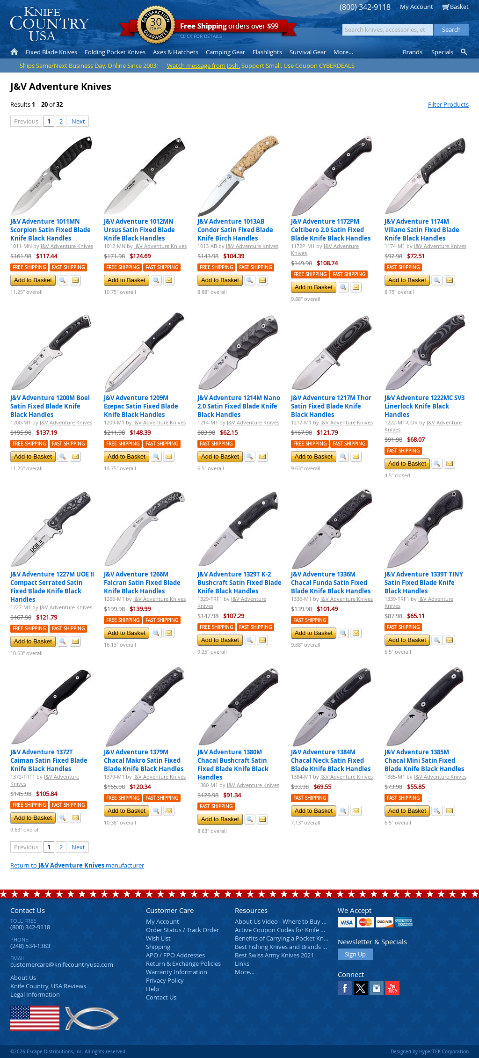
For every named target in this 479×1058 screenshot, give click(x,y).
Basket (459, 6)
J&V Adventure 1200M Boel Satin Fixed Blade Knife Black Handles (50, 406)
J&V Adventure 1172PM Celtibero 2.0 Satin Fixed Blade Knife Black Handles (330, 229)
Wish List (158, 938)
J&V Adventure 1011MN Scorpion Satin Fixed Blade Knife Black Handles (50, 229)
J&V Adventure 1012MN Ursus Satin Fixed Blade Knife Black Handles (139, 229)
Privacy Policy (165, 980)
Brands (412, 52)
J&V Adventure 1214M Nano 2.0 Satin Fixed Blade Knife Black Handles (238, 406)
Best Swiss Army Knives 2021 (274, 955)
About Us (23, 977)
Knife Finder (464, 51)
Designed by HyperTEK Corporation (430, 1051)
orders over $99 (208, 28)
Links (242, 963)
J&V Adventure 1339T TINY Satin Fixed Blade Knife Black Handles (424, 582)
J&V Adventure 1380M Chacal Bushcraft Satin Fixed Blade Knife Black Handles (233, 764)
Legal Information (35, 994)
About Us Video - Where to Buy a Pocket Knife (298, 921)
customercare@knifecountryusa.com (61, 964)
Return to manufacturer (77, 865)
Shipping (158, 946)
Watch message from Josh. (203, 65)
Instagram (377, 988)
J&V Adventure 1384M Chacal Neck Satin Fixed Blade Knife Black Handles (330, 760)
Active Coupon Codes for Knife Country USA (295, 930)
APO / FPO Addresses (175, 955)
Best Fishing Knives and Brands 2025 (285, 946)
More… (244, 972)
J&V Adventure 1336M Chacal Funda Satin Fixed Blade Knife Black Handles (330, 582)
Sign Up (355, 954)
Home (14, 51)
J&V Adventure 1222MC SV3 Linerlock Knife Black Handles (424, 406)
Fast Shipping (68, 267)
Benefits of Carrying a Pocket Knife (282, 938)
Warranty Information (176, 972)
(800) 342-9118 (365, 7)
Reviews (48, 986)
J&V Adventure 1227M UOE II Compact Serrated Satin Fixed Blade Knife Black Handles (52, 587)
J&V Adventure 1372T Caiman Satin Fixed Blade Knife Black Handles (48, 760)
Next (78, 121)
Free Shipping (29, 267)
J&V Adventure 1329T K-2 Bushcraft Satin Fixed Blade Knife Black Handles (239, 582)
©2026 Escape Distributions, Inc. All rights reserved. (68, 1051)
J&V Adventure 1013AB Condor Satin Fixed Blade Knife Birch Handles (235, 229)
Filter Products (448, 104)
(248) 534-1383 (30, 945)
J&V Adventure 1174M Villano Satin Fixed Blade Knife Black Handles (422, 229)
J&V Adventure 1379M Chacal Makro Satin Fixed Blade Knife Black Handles (143, 760)
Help (152, 989)
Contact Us (27, 910)
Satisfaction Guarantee (156, 25)
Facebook (345, 988)
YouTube (392, 988)
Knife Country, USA (49, 24)
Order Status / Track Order (182, 930)
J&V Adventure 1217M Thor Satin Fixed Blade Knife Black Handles (331, 406)
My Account (416, 6)
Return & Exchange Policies (183, 963)
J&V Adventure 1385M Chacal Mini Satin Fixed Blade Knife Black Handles (424, 760)
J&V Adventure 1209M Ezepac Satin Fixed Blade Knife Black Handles (141, 406)
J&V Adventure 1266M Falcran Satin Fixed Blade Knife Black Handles (142, 582)
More (343, 52)
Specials (442, 52)
